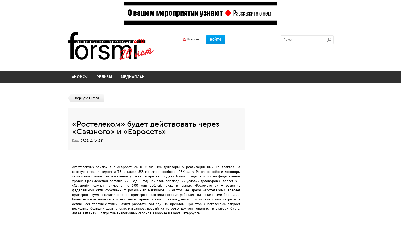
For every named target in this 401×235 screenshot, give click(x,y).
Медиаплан (133, 77)
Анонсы (80, 77)
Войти (215, 40)
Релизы (104, 77)
